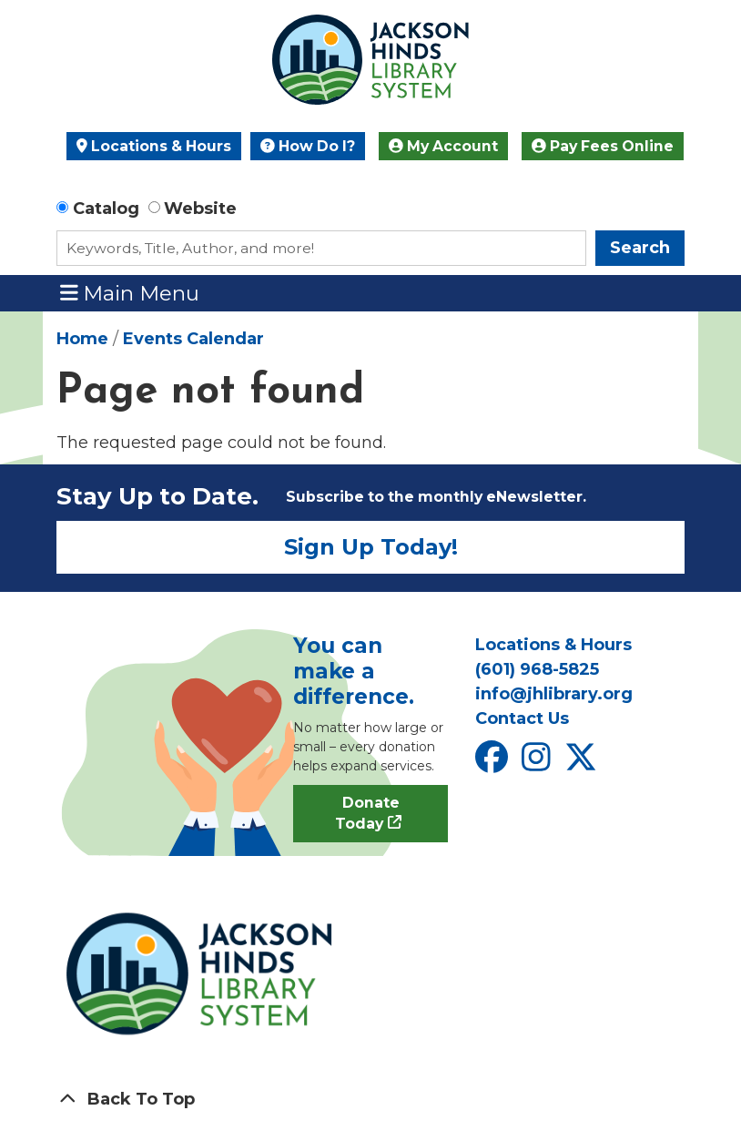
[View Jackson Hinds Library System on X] (583, 763)
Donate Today (367, 813)
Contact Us (522, 718)
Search (640, 248)
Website (200, 209)
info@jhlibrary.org (554, 694)
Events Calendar (193, 339)
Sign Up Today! (371, 547)
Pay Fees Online (603, 146)
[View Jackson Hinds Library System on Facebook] (494, 763)
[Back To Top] (370, 1099)
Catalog (106, 209)
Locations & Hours (153, 146)
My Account (443, 146)
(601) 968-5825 (537, 669)
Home (82, 339)
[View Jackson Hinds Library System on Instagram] (538, 763)
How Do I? (307, 146)
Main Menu (130, 293)
